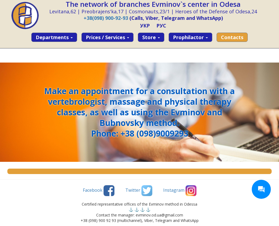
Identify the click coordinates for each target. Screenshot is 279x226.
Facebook (98, 190)
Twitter (138, 190)
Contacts (232, 37)
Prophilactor (190, 37)
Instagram (179, 190)
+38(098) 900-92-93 (106, 18)
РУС (161, 25)
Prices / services (107, 37)
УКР (145, 25)
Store (151, 37)
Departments (54, 37)
